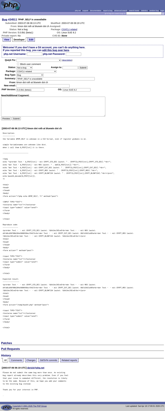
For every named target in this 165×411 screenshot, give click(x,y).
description (67, 60)
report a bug (107, 10)
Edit (31, 39)
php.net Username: (15, 54)
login (162, 10)
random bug (154, 10)
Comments (16, 360)
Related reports (69, 360)
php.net (78, 10)
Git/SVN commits (48, 360)
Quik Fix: (10, 60)
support (85, 10)
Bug (4, 19)
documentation (95, 10)
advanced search (120, 10)
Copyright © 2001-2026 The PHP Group (29, 406)
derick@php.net (35, 368)
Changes (31, 360)
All (5, 360)
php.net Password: (54, 54)
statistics (144, 10)
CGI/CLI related (69, 29)
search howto (134, 10)
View (6, 39)
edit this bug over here (55, 50)
